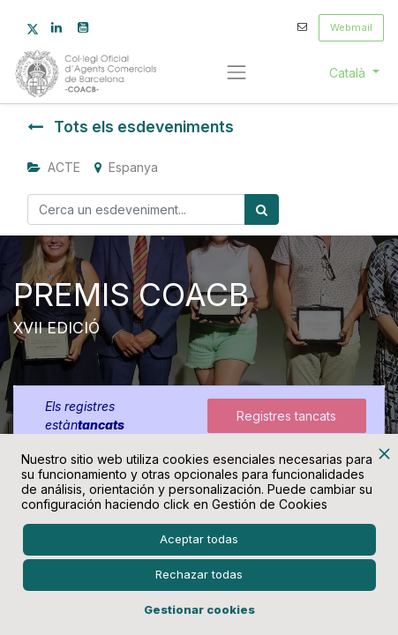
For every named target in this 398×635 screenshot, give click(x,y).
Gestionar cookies (199, 609)
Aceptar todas (199, 539)
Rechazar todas (199, 574)
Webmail (351, 27)
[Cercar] (261, 209)
